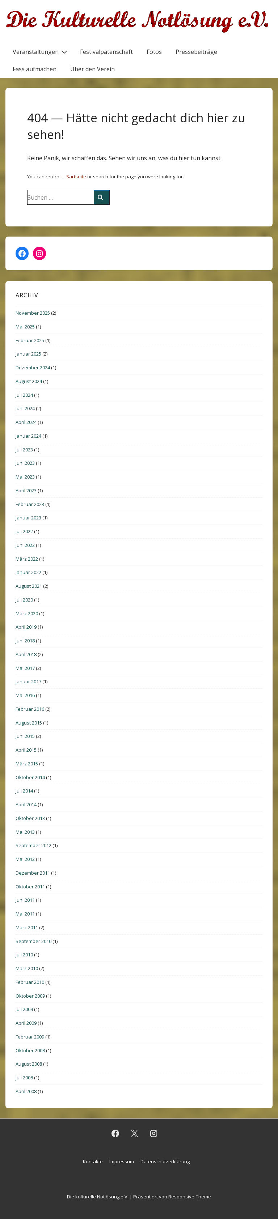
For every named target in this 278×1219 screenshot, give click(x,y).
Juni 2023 (25, 463)
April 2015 (26, 750)
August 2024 (29, 381)
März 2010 (27, 968)
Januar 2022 (28, 572)
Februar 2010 (30, 982)
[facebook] (115, 1133)
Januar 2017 (28, 681)
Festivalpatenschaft (106, 52)
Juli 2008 (24, 1077)
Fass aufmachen (34, 69)
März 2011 (27, 927)
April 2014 (26, 804)
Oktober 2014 (30, 777)
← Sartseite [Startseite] (73, 176)
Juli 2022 (24, 531)
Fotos (154, 52)
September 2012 (33, 845)
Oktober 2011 (30, 886)
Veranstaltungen (41, 51)
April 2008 (26, 1091)
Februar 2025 (30, 340)
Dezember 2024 (33, 367)
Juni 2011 (25, 900)
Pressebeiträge (196, 52)
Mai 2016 (25, 695)
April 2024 (26, 422)
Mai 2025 (25, 326)
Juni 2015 (25, 736)
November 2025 (33, 313)
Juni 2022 (25, 545)
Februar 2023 (30, 504)
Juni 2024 (25, 408)
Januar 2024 (28, 436)
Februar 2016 (30, 709)
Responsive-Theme (189, 1196)
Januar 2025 (28, 354)
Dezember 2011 (33, 873)
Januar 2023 (28, 517)
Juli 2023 (24, 449)
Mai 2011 (25, 913)
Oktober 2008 (30, 1050)
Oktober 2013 (30, 818)
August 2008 (29, 1064)
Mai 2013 (25, 832)
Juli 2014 (24, 790)
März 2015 (27, 763)
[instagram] (153, 1133)
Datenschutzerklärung (165, 1161)
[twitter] (135, 1133)
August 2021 (29, 586)
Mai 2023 (25, 476)
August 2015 (29, 722)
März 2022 (27, 559)
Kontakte (93, 1161)
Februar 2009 (30, 1036)
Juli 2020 (24, 599)
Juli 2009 (24, 1009)
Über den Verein (92, 69)
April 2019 (26, 627)
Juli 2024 (24, 395)
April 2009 (26, 1023)
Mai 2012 (25, 859)
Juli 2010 (24, 954)
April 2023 (26, 490)
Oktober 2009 (30, 996)
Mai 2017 (25, 668)
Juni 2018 (25, 640)
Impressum (121, 1161)
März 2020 (27, 613)
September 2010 (33, 941)
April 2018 (26, 654)
